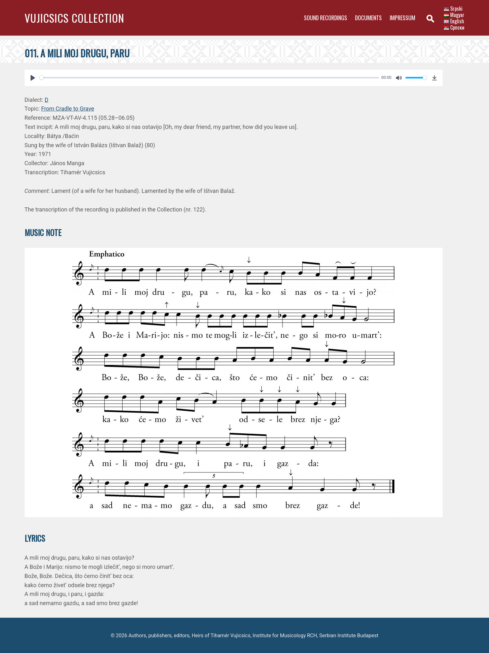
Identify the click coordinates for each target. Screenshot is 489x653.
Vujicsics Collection (74, 18)
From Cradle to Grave (67, 108)
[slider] (209, 78)
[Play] (33, 78)
